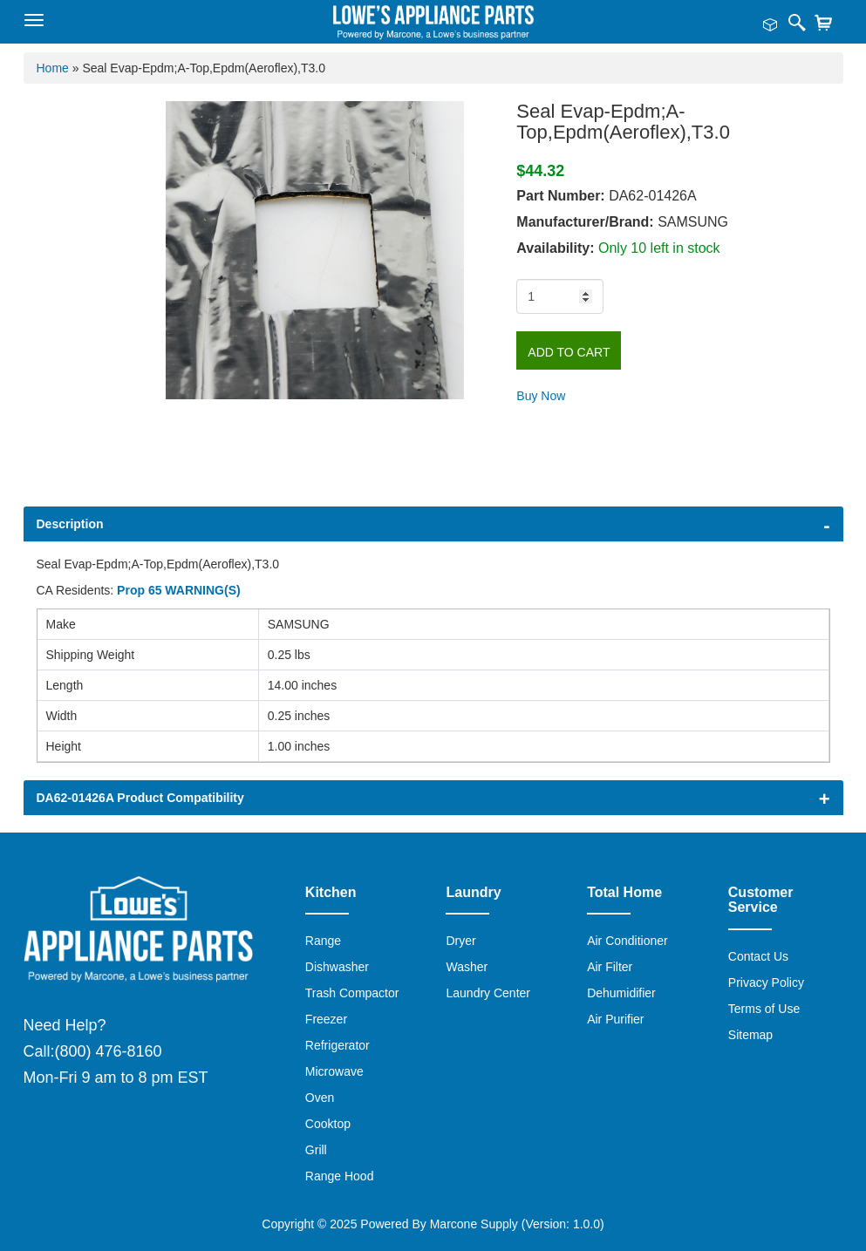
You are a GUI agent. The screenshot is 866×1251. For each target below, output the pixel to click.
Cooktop (328, 1124)
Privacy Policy (766, 982)
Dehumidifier (621, 993)
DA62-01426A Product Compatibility (140, 798)
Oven (319, 1098)
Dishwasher (337, 967)
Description (70, 524)
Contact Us (758, 956)
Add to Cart (569, 352)
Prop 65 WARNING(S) (179, 590)
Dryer (460, 941)
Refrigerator (337, 1045)
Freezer (326, 1019)
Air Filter (609, 967)
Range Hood (339, 1176)
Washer (467, 967)
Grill (316, 1150)
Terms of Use (764, 1009)
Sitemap (750, 1035)
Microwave (334, 1071)
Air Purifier (615, 1019)
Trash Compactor (352, 993)
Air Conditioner (627, 941)
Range (323, 941)
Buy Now (540, 396)
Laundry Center (488, 993)
